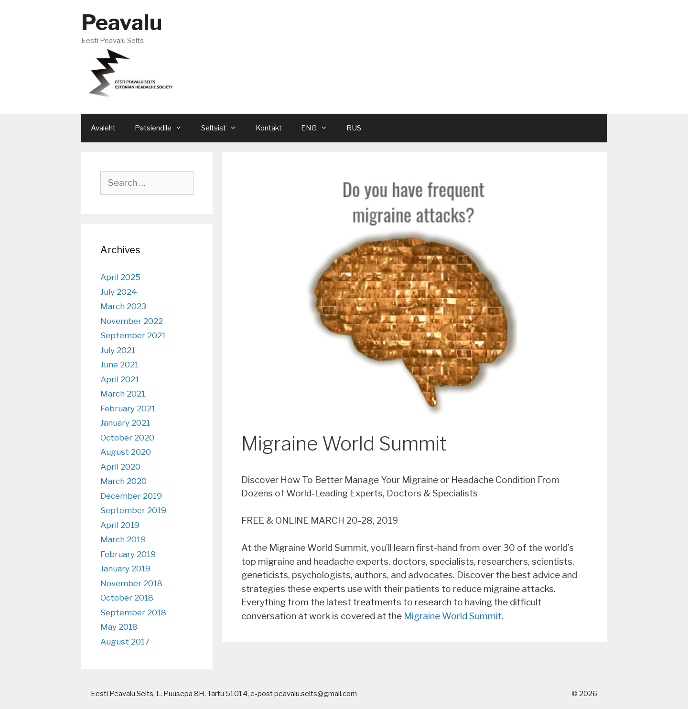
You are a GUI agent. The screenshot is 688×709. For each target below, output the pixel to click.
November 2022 (131, 321)
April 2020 (120, 467)
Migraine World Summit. (454, 616)
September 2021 (133, 335)
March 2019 (123, 539)
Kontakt (269, 128)
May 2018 (119, 627)
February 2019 (128, 554)
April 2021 (119, 379)
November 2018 (131, 583)
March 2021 (122, 393)
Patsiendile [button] (163, 128)
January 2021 (125, 423)
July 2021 (117, 350)
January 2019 (125, 568)
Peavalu (121, 22)
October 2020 (127, 437)
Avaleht (103, 128)
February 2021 (127, 408)
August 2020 (125, 452)
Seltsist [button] (223, 128)
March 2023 (123, 306)
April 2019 (120, 525)
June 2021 (119, 364)
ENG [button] (319, 128)
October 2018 (126, 597)
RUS (353, 128)
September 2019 (133, 510)
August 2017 (125, 641)
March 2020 (123, 481)
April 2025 (120, 277)
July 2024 (118, 292)
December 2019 (131, 496)
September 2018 (133, 612)
